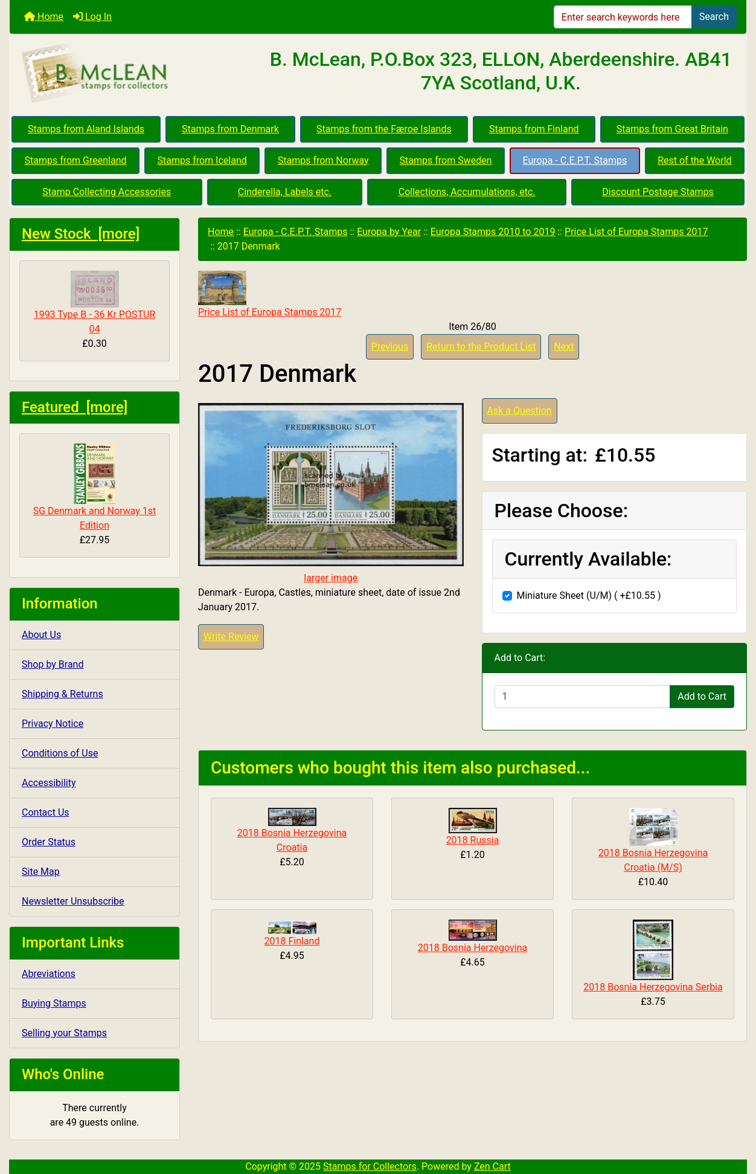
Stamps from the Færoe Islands (384, 129)
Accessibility (49, 783)
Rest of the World (694, 160)
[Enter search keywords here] (623, 16)
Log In (92, 16)
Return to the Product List (481, 346)
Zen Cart (492, 1166)
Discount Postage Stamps (657, 192)
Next (564, 346)
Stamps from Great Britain (672, 129)
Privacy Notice (52, 723)
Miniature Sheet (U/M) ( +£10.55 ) (589, 595)
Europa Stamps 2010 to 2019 (493, 231)
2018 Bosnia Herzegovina (472, 947)
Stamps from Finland (534, 129)
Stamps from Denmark (230, 129)
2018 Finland (292, 941)
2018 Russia (472, 840)
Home (43, 16)
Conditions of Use (60, 753)
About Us (41, 634)
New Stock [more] (80, 233)
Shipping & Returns (62, 694)
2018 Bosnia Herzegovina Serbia (652, 987)
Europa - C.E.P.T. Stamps (575, 160)
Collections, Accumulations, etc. (467, 192)
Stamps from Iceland (201, 160)
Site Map (41, 871)
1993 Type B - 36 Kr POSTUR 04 (95, 303)
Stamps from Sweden (446, 160)
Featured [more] (74, 407)
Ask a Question (519, 410)
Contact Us (45, 812)
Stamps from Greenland (75, 160)
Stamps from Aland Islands (86, 129)
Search (714, 16)
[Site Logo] (132, 74)
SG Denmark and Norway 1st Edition (94, 487)
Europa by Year (389, 231)
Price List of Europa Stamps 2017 (636, 231)
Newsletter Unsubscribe (73, 901)
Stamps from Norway (323, 160)
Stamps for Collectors (370, 1166)
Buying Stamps (54, 1003)
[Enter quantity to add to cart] (583, 696)
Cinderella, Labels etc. (285, 192)
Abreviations (48, 973)
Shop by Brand (52, 664)
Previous (390, 346)
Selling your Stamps (64, 1033)
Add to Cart (702, 696)
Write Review (230, 636)
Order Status (48, 842)
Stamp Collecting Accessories (106, 192)
